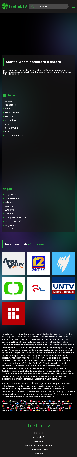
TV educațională (14, 135)
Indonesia (67, 403)
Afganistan (11, 194)
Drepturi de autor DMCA (38, 449)
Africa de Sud (12, 198)
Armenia (9, 229)
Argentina (10, 225)
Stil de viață (11, 127)
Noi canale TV (38, 437)
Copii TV (9, 108)
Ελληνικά (53, 401)
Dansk (34, 401)
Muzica (9, 116)
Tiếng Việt (53, 410)
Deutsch (43, 401)
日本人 (15, 406)
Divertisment (12, 112)
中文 (62, 410)
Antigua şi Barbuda (15, 217)
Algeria (9, 206)
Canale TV (10, 104)
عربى (5, 401)
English (62, 401)
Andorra (9, 209)
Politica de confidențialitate (38, 445)
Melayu (51, 406)
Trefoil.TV (14, 6)
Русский (31, 408)
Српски (64, 408)
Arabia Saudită (13, 221)
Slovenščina (53, 408)
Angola (9, 213)
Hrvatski (47, 403)
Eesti (12, 403)
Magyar (56, 403)
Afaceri (9, 101)
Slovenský (41, 408)
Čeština (25, 401)
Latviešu (42, 406)
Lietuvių (32, 406)
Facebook (38, 453)
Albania (9, 202)
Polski (11, 408)
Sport (8, 124)
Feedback (38, 441)
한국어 (23, 406)
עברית (38, 403)
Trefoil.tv (38, 425)
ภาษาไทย (14, 410)
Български (14, 401)
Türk (32, 410)
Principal (38, 433)
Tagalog (24, 410)
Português (20, 408)
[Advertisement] (38, 34)
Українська (41, 410)
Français (30, 403)
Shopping (10, 120)
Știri (7, 131)
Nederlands (62, 406)
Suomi (20, 403)
